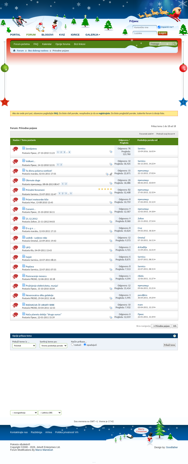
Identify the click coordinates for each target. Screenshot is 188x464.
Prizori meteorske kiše (37, 199)
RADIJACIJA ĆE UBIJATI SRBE (40, 304)
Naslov (16, 140)
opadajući (90, 344)
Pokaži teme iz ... (21, 341)
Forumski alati (145, 134)
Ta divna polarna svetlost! (39, 170)
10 (129, 304)
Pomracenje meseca (36, 276)
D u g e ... (30, 228)
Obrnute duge (33, 180)
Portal (15, 34)
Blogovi (47, 34)
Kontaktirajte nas (19, 432)
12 (129, 237)
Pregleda (124, 143)
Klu (32, 250)
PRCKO (34, 279)
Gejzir (29, 256)
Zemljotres (31, 148)
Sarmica (34, 194)
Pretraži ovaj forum (164, 134)
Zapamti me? (166, 27)
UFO (28, 247)
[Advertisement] (94, 82)
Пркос (34, 153)
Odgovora (123, 140)
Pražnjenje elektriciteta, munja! (42, 285)
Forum (31, 34)
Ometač (34, 240)
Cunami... (31, 209)
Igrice (75, 34)
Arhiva (48, 432)
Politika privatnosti (64, 432)
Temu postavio (29, 140)
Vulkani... (30, 161)
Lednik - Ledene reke (36, 237)
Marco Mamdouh (44, 450)
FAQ (35, 44)
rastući (76, 344)
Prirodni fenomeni (35, 189)
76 (129, 148)
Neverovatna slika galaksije (39, 295)
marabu (34, 173)
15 (129, 170)
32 (129, 161)
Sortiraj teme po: (48, 341)
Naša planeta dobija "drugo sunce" (43, 314)
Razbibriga (36, 432)
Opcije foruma (62, 44)
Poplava (30, 266)
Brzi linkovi (79, 44)
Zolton (34, 221)
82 (129, 189)
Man (33, 202)
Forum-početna (22, 44)
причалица (36, 184)
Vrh (174, 326)
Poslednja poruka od (148, 140)
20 (129, 180)
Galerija (93, 34)
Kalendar (47, 44)
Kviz (62, 34)
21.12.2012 (31, 218)
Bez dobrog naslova (38, 50)
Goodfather (172, 447)
